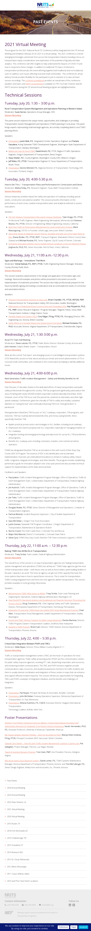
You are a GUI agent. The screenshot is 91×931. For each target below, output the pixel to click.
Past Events (12, 780)
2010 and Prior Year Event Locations (22, 881)
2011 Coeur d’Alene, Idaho (18, 873)
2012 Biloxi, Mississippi (16, 866)
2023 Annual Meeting (16, 795)
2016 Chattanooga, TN (16, 838)
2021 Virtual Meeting (15, 809)
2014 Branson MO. (15, 852)
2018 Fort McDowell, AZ (17, 830)
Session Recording (13, 191)
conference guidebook (34, 80)
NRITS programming (34, 84)
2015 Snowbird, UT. (15, 845)
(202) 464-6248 (12, 905)
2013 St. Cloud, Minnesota (18, 859)
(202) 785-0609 (29, 905)
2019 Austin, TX (13, 823)
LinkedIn (70, 905)
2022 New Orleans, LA (16, 802)
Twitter (74, 905)
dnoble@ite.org (46, 905)
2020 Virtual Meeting (15, 816)
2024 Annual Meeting (16, 788)
